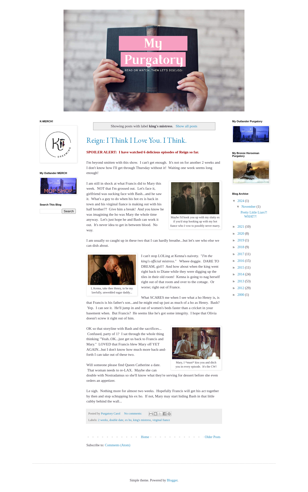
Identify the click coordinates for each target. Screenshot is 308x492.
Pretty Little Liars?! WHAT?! (254, 214)
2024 (241, 201)
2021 (241, 226)
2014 (241, 274)
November (249, 206)
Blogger (172, 480)
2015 (241, 267)
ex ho (128, 420)
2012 (241, 288)
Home (145, 437)
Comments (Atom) (117, 445)
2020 (241, 233)
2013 (241, 281)
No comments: (133, 413)
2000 (241, 295)
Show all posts (186, 126)
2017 (241, 254)
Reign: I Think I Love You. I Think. (136, 140)
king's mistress (142, 420)
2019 (241, 240)
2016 (241, 261)
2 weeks (103, 420)
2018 (241, 247)
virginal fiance (161, 420)
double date (116, 420)
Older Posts (212, 437)
